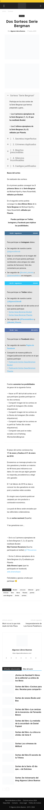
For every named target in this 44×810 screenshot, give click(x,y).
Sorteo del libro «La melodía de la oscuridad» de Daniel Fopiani (27, 723)
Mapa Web (6, 803)
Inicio (4, 11)
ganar (38, 590)
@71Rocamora (30, 550)
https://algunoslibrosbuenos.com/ (22, 653)
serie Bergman (7, 595)
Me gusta (34, 330)
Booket (15, 590)
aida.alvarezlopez (14, 572)
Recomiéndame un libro (13, 800)
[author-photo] (22, 646)
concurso (22, 590)
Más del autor (28, 669)
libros (18, 592)
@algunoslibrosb (13, 251)
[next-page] (7, 789)
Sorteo (17, 595)
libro (12, 592)
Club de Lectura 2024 (30, 800)
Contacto (15, 803)
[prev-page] (3, 789)
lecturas (5, 592)
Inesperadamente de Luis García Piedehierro (33, 624)
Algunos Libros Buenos (17, 31)
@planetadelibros (14, 276)
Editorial (30, 590)
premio (32, 592)
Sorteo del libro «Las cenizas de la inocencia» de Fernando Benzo (28, 712)
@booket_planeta (26, 272)
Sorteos (10, 11)
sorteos (24, 595)
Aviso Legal (23, 803)
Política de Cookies (35, 803)
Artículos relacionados (12, 669)
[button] (4, 5)
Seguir (35, 233)
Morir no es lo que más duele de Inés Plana (11, 624)
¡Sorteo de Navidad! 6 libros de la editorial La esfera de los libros (27, 678)
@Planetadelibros (27, 319)
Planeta (25, 592)
